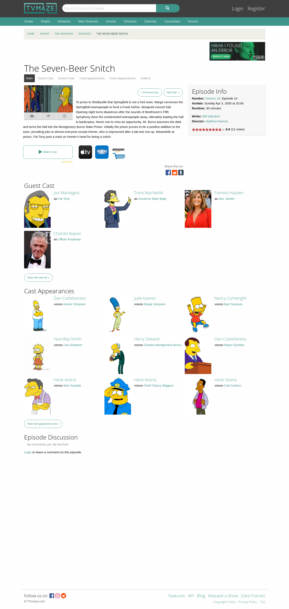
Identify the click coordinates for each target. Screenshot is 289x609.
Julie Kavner (145, 298)
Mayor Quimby (234, 345)
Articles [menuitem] (111, 21)
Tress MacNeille (148, 192)
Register (256, 8)
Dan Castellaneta (69, 298)
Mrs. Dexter (227, 198)
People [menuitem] (45, 21)
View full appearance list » (43, 423)
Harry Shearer (147, 339)
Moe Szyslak (72, 385)
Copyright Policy (224, 602)
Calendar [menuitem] (150, 21)
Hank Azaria (65, 379)
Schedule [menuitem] (130, 21)
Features (176, 596)
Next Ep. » (173, 92)
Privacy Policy (248, 602)
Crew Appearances (123, 78)
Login (237, 8)
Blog (201, 596)
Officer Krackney (69, 239)
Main (29, 78)
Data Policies (253, 596)
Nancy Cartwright (230, 298)
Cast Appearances (92, 78)
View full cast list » (38, 277)
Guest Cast (45, 78)
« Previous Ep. (150, 92)
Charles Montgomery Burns (162, 345)
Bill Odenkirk (211, 116)
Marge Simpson (154, 304)
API (191, 596)
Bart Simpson (233, 304)
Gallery (146, 78)
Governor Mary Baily (152, 198)
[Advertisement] (114, 51)
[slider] (208, 129)
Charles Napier (67, 233)
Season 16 (212, 98)
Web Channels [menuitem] (88, 21)
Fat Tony (64, 198)
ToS (262, 602)
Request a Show (223, 596)
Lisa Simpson (72, 345)
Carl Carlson (232, 385)
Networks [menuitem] (64, 21)
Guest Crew (66, 78)
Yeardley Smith (68, 339)
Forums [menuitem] (193, 21)
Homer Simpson (74, 304)
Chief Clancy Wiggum (158, 385)
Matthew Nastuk (217, 121)
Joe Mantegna (66, 192)
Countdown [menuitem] (172, 21)
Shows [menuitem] (28, 21)
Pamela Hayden (229, 192)
